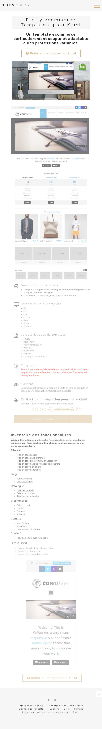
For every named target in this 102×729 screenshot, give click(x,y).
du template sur (51, 53)
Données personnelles (32, 709)
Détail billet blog (23, 481)
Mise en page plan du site (28, 467)
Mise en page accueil (26, 455)
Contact (78, 709)
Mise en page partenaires (28, 470)
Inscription (21, 526)
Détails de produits (25, 493)
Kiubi (75, 712)
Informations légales (31, 706)
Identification (22, 523)
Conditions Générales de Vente (65, 706)
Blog (66, 709)
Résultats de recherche (27, 496)
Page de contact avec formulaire (31, 538)
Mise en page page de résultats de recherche (37, 464)
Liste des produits (24, 490)
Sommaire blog (23, 478)
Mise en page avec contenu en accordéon (36, 461)
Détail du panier (23, 505)
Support (54, 709)
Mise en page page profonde (30, 458)
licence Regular (43, 372)
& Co (16, 5)
